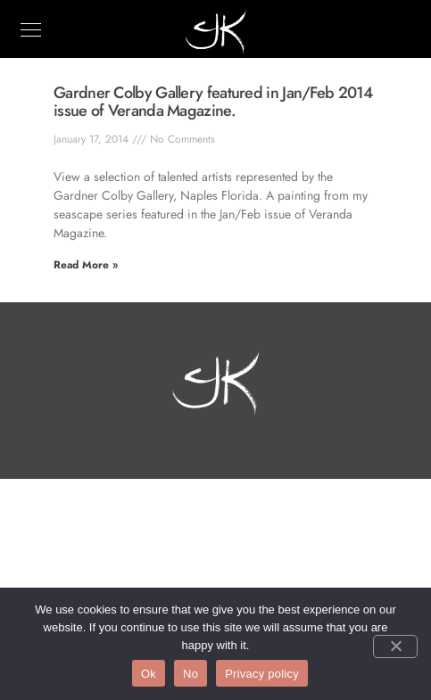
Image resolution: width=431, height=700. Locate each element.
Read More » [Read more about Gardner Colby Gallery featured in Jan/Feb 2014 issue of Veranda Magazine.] (86, 265)
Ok (148, 673)
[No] (395, 646)
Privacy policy (262, 673)
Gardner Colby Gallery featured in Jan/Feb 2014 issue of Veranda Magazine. (213, 101)
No (190, 673)
